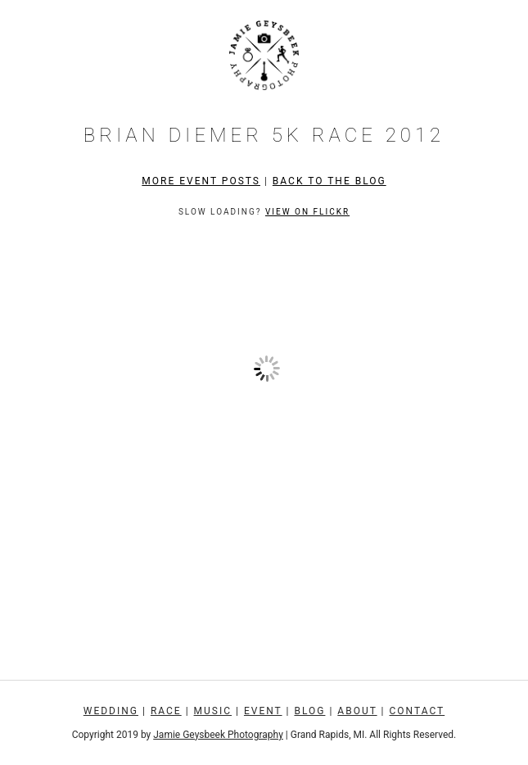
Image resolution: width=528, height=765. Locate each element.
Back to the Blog (329, 181)
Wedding (110, 711)
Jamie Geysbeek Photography (218, 734)
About (357, 711)
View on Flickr (307, 211)
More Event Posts (201, 181)
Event (263, 711)
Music (213, 711)
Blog (309, 711)
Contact (417, 711)
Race (166, 711)
